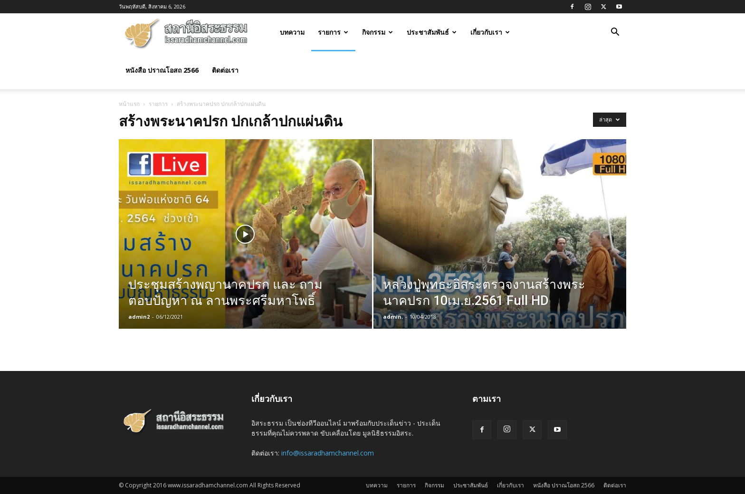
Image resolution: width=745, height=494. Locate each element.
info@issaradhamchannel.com (327, 452)
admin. (393, 316)
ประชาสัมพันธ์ (432, 32)
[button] (614, 33)
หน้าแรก (129, 104)
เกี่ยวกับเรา (490, 32)
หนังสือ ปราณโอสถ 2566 (162, 70)
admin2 (139, 316)
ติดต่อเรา (225, 70)
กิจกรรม (377, 32)
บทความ (292, 32)
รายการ (333, 32)
